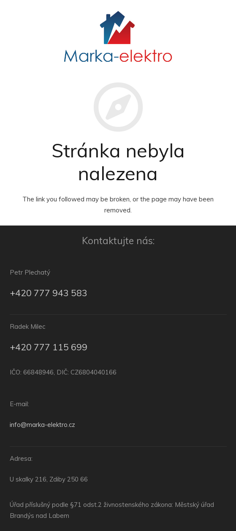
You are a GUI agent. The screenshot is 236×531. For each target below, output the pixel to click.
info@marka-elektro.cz (42, 425)
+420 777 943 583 (48, 292)
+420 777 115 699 (48, 346)
